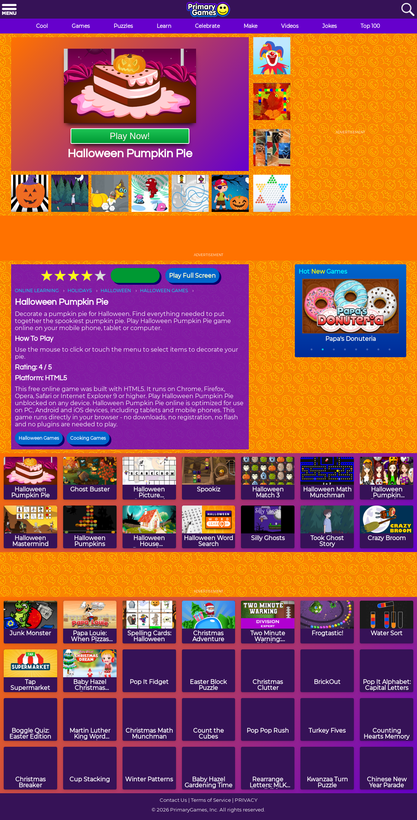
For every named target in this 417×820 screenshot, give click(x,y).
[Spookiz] (208, 478)
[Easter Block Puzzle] (208, 670)
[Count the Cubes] (208, 719)
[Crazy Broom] (386, 527)
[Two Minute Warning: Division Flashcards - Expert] (267, 622)
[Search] (408, 9)
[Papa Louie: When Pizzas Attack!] (90, 622)
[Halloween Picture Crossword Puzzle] (149, 478)
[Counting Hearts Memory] (386, 719)
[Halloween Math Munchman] (327, 478)
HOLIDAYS (80, 290)
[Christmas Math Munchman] (149, 719)
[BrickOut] (327, 670)
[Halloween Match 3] (267, 478)
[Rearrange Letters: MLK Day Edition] (267, 768)
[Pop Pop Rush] (267, 719)
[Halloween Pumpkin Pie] (30, 478)
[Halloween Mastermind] (30, 527)
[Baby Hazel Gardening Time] (208, 768)
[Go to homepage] (208, 10)
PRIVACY (246, 800)
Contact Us (173, 800)
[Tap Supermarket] (30, 670)
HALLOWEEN (116, 290)
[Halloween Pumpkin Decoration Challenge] (386, 478)
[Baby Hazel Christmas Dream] (90, 670)
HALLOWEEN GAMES (164, 290)
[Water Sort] (386, 622)
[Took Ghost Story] (327, 527)
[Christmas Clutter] (267, 670)
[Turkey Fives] (327, 719)
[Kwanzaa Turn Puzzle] (327, 768)
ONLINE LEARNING (37, 290)
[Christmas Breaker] (30, 768)
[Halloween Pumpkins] (90, 527)
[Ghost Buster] (90, 478)
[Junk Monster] (30, 622)
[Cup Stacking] (90, 768)
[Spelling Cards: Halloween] (149, 622)
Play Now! (130, 136)
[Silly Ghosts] (267, 527)
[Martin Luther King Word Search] (90, 719)
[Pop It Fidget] (149, 670)
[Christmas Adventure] (208, 622)
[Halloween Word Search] (208, 527)
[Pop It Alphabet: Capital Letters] (386, 670)
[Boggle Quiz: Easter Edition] (30, 719)
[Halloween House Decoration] (149, 527)
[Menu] (9, 9)
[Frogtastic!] (327, 622)
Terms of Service (211, 800)
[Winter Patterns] (149, 768)
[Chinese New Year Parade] (386, 768)
